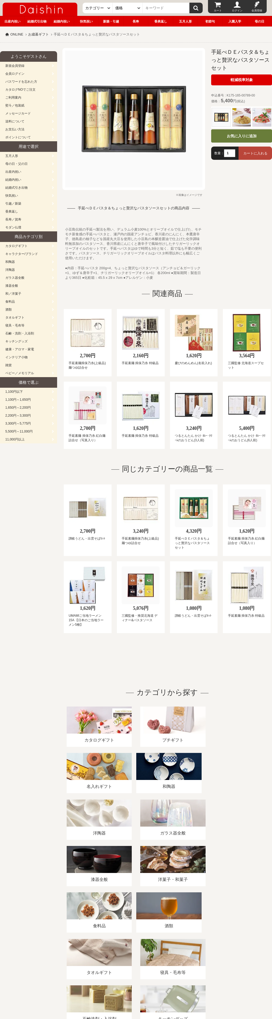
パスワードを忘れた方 (21, 81)
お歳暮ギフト (38, 34)
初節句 (210, 21)
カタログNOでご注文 (20, 89)
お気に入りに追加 (242, 136)
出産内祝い (12, 21)
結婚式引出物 (36, 21)
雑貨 (8, 365)
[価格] (128, 8)
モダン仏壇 (13, 227)
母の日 (259, 21)
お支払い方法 (14, 129)
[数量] (229, 153)
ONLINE (16, 34)
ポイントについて (18, 137)
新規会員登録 (14, 66)
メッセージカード (18, 113)
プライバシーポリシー (156, 958)
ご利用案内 (13, 97)
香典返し (160, 21)
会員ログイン (14, 74)
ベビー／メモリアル (19, 373)
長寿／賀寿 (13, 219)
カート (218, 10)
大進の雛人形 (136, 993)
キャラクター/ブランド (21, 254)
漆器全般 (11, 286)
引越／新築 (13, 203)
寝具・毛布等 (14, 325)
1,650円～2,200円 (18, 407)
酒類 (8, 309)
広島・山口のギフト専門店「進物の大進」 (136, 986)
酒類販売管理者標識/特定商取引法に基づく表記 (94, 958)
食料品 (10, 301)
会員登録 (257, 10)
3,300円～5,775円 (18, 423)
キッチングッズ (16, 341)
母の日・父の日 (16, 164)
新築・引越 (111, 21)
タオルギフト (14, 317)
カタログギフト (16, 246)
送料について (14, 121)
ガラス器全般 (14, 278)
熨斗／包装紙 (14, 105)
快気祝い (86, 21)
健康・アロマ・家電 (19, 349)
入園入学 (234, 21)
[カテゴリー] (98, 8)
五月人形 (185, 21)
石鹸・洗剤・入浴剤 (19, 333)
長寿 (136, 21)
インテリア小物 (16, 357)
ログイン (237, 10)
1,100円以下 (14, 392)
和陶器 (10, 262)
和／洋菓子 (13, 293)
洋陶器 (10, 270)
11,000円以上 (15, 439)
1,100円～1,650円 (18, 400)
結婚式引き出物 (16, 187)
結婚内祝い (62, 21)
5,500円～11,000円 (19, 431)
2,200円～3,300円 (18, 415)
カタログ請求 (192, 958)
